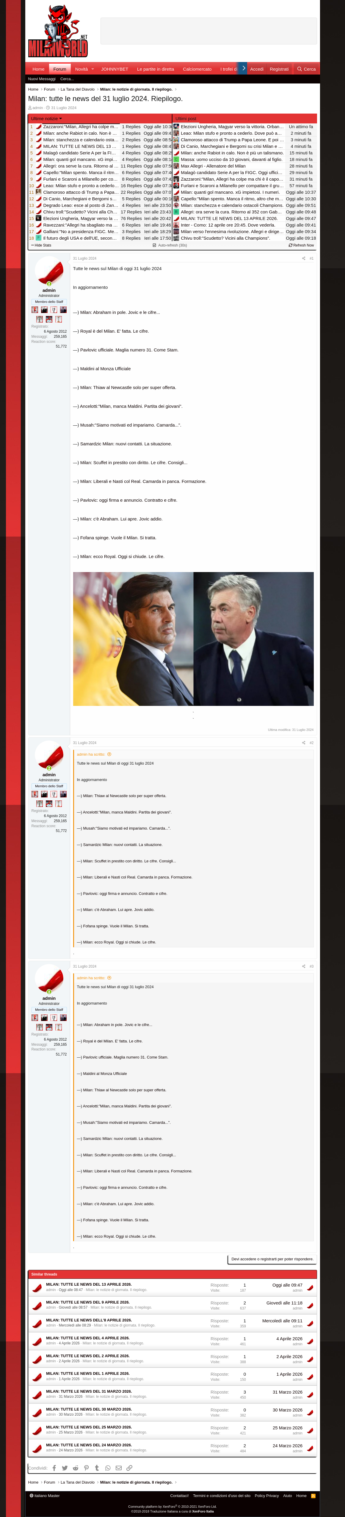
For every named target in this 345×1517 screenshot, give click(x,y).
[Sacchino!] (49, 319)
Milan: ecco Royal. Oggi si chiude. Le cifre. (122, 556)
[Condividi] (304, 258)
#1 (311, 258)
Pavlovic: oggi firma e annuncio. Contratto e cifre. (129, 500)
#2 (311, 743)
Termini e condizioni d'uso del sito (221, 1495)
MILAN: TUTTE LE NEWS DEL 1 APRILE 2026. (88, 1373)
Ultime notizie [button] (44, 118)
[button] (92, 69)
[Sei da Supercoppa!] (39, 319)
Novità (81, 69)
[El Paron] (44, 309)
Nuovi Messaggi (42, 79)
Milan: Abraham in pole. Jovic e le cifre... (120, 312)
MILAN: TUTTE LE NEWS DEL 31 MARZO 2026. (89, 1391)
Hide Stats (41, 245)
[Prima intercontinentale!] (58, 319)
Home (39, 69)
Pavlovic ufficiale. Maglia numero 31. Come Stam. (129, 349)
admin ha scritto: (91, 754)
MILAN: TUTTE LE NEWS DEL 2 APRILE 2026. (88, 1356)
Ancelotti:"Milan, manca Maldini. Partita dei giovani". (131, 406)
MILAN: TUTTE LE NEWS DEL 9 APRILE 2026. (88, 1302)
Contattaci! (179, 1495)
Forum (60, 69)
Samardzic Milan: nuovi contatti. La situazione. (126, 443)
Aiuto (287, 1495)
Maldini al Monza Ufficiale (105, 368)
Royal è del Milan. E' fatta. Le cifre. (114, 331)
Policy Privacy (267, 1495)
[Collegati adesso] (49, 284)
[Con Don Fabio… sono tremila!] (63, 309)
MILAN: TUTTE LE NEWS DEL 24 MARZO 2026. (89, 1445)
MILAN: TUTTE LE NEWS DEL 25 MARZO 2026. (89, 1427)
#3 (311, 966)
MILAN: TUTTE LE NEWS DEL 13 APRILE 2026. (89, 1284)
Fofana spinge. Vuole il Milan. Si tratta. (118, 537)
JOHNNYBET (114, 69)
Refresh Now (301, 245)
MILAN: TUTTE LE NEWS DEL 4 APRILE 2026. (88, 1338)
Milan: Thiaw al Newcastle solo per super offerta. (128, 387)
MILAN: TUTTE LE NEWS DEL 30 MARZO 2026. (89, 1409)
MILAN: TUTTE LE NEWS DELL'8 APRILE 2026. (89, 1320)
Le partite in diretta (155, 69)
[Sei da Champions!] (54, 309)
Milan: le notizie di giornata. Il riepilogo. (116, 1290)
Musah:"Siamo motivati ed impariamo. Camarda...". (130, 424)
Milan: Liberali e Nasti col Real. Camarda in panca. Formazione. (143, 481)
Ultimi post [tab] (185, 118)
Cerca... (67, 79)
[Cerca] (306, 69)
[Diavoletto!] (35, 309)
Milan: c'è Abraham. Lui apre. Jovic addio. (121, 518)
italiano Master (45, 1495)
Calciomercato (197, 69)
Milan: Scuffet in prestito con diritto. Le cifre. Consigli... (134, 462)
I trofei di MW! (234, 69)
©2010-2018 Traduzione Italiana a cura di (172, 1511)
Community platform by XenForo (172, 1506)
